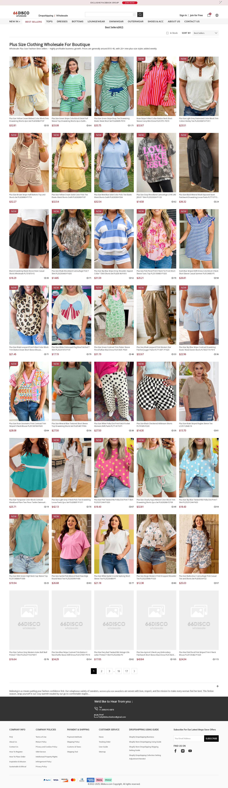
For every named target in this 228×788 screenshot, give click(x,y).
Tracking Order (105, 742)
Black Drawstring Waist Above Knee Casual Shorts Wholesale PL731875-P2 (26, 272)
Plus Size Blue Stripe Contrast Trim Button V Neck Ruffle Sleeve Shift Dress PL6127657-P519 (71, 653)
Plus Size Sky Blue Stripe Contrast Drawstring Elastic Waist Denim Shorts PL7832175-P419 (197, 348)
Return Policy (41, 742)
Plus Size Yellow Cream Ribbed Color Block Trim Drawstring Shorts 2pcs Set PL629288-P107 (29, 119)
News (101, 737)
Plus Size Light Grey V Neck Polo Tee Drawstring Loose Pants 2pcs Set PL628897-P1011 (71, 501)
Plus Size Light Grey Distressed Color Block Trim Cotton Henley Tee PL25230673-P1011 (198, 119)
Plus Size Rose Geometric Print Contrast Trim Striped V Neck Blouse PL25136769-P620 (27, 424)
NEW (141, 58)
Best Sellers (199, 33)
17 (126, 671)
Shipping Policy (73, 742)
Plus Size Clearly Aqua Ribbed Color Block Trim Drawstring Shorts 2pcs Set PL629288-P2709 (156, 501)
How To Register (16, 752)
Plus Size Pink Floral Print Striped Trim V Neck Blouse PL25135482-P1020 (197, 653)
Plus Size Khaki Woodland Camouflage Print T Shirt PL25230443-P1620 (70, 272)
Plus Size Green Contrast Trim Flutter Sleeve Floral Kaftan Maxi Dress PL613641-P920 (112, 348)
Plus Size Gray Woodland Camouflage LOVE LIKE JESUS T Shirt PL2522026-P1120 (156, 196)
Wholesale (62, 15)
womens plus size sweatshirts (112, 691)
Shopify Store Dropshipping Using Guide (145, 742)
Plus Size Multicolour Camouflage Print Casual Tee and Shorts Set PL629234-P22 (198, 577)
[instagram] (183, 751)
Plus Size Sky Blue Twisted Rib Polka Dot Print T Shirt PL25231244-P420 (198, 501)
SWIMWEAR (116, 21)
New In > (14, 21)
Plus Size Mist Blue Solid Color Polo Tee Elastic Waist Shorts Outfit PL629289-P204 (113, 196)
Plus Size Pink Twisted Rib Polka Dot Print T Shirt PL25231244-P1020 (113, 501)
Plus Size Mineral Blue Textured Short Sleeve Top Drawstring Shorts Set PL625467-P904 (70, 424)
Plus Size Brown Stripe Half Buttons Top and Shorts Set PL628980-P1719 (27, 196)
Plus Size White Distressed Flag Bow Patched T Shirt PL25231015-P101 (71, 348)
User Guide (103, 747)
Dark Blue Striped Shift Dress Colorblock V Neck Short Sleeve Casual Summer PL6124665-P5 (198, 272)
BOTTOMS (77, 21)
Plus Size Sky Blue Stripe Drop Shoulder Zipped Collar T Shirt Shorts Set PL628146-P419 (113, 272)
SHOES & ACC (155, 21)
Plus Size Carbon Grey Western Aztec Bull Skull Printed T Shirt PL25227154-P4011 (28, 653)
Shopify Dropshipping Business (141, 737)
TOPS (49, 21)
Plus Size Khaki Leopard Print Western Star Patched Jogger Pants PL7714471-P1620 (154, 348)
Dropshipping (46, 15)
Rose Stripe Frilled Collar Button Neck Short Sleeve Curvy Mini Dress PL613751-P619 (154, 119)
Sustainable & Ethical (17, 766)
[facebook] (175, 751)
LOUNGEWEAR (96, 21)
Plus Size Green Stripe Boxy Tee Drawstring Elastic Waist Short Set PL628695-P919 (111, 119)
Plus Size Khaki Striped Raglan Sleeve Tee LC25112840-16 (195, 424)
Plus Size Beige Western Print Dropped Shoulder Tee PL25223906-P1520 (156, 577)
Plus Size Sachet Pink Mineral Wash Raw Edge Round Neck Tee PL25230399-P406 (70, 577)
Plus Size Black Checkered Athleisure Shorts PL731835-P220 (154, 424)
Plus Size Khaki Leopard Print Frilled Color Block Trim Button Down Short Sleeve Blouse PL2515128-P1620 (28, 348)
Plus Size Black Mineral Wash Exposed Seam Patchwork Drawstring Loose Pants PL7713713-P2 (198, 196)
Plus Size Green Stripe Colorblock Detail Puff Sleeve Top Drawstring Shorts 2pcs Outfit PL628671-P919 (70, 119)
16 (118, 671)
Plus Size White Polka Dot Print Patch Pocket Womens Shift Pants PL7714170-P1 (112, 424)
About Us (174, 21)
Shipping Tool (72, 752)
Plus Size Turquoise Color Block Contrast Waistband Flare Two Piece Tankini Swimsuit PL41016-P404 (27, 501)
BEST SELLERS (33, 21)
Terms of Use (41, 737)
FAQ (11, 737)
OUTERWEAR (135, 21)
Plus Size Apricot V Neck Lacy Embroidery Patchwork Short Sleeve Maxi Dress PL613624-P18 (155, 653)
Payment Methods (74, 737)
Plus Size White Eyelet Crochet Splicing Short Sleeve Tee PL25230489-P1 (112, 577)
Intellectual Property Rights (46, 757)
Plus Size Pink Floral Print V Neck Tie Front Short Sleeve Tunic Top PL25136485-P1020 (156, 272)
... (114, 671)
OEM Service (41, 752)
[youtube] (190, 751)
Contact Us (192, 21)
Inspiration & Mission (17, 761)
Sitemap (102, 752)
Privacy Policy (41, 766)
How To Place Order (17, 757)
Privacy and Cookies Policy (46, 747)
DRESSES (62, 21)
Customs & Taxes (74, 747)
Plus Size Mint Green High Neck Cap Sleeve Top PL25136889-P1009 (28, 577)
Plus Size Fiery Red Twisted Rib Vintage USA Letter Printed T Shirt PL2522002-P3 (111, 653)
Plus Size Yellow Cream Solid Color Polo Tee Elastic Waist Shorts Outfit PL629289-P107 (70, 196)
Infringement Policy (43, 761)
